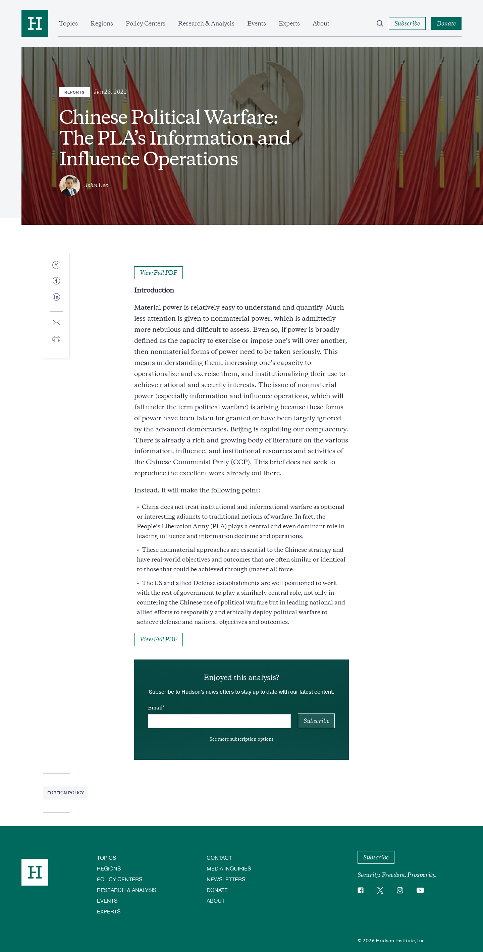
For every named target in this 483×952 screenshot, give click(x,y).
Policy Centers (145, 23)
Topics (68, 23)
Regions (102, 23)
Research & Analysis (206, 23)
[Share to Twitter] (56, 265)
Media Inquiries (229, 868)
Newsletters (226, 879)
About (321, 23)
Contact (219, 857)
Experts (289, 23)
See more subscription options (242, 739)
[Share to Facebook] (56, 281)
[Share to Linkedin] (56, 302)
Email (155, 708)
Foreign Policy (65, 792)
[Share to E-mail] (56, 322)
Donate (217, 890)
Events (256, 23)
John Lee (96, 185)
